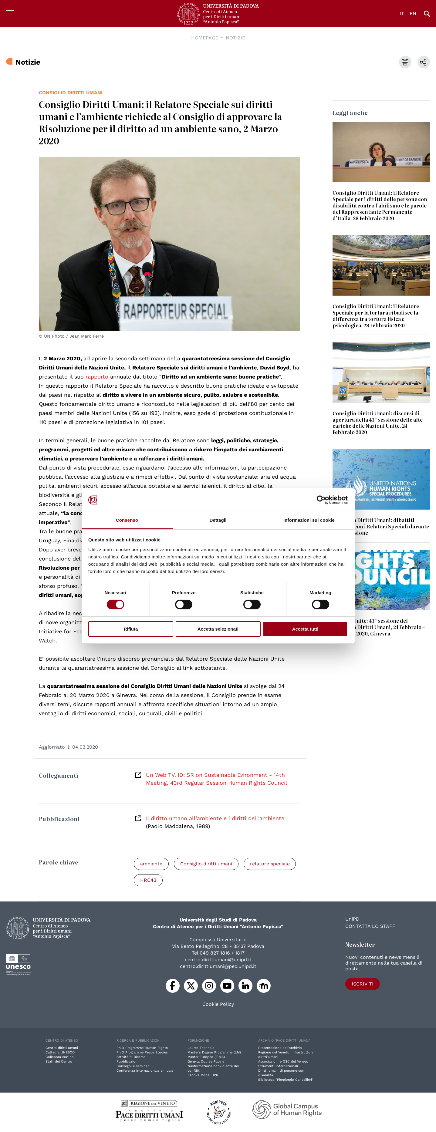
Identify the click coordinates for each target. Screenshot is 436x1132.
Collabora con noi (60, 1057)
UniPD (352, 919)
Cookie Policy (218, 1004)
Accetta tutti (305, 629)
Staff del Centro (59, 1061)
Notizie (235, 38)
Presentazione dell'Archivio (280, 1048)
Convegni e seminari (133, 1066)
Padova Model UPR (203, 1075)
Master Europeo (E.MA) (206, 1057)
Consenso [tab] (127, 520)
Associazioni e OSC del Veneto (283, 1061)
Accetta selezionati (218, 629)
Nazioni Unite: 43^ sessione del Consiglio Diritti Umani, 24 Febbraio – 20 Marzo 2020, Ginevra (379, 627)
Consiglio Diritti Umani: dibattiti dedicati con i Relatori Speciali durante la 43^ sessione (381, 526)
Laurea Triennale (201, 1048)
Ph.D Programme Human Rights (142, 1048)
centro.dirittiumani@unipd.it (218, 959)
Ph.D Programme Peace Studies (142, 1052)
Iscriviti (362, 984)
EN (413, 13)
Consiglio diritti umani (71, 93)
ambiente (151, 864)
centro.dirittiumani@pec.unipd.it (218, 966)
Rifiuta (131, 629)
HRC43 (148, 880)
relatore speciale (270, 864)
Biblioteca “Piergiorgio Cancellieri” (285, 1080)
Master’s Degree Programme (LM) (214, 1052)
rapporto (98, 376)
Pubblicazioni (127, 1061)
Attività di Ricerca (131, 1057)
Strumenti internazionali (278, 1066)
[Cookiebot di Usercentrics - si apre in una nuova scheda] (321, 499)
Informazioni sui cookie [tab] (309, 520)
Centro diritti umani (62, 1048)
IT (402, 13)
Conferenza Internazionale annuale (145, 1071)
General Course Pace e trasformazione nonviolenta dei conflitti (213, 1066)
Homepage (204, 38)
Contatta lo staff (370, 926)
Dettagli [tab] (218, 520)
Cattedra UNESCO (60, 1052)
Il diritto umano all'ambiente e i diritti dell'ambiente (215, 818)
